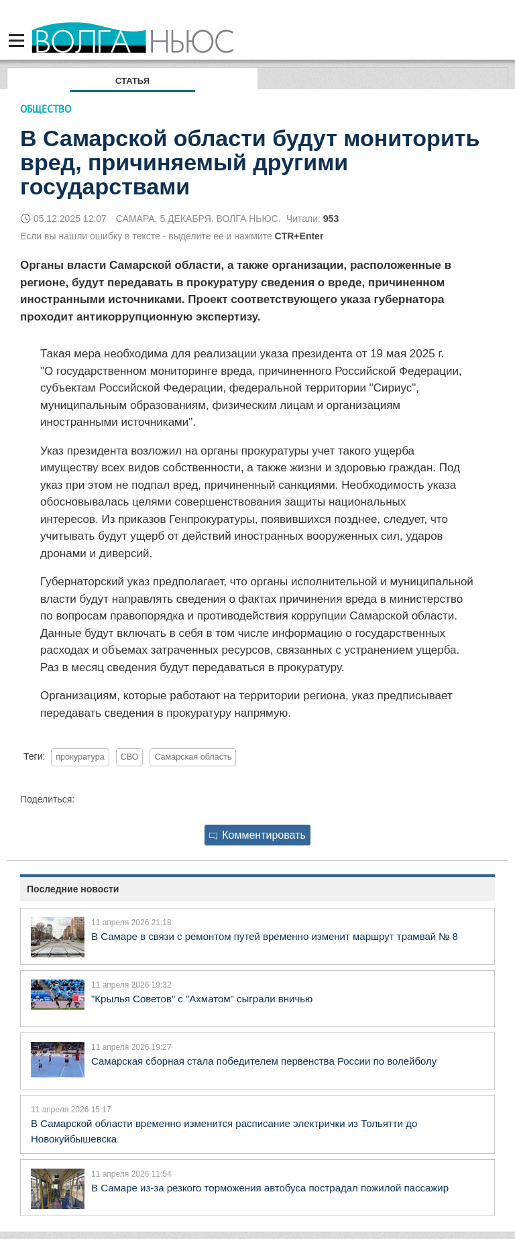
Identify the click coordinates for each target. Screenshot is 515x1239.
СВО (130, 757)
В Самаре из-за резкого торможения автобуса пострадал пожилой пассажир (270, 1187)
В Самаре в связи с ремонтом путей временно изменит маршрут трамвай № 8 (274, 936)
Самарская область (192, 757)
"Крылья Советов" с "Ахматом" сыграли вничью (201, 998)
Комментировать (257, 835)
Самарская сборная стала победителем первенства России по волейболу (264, 1061)
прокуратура (80, 757)
